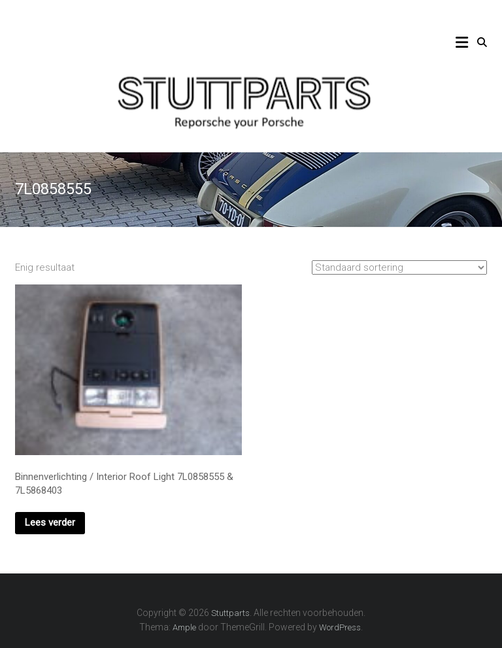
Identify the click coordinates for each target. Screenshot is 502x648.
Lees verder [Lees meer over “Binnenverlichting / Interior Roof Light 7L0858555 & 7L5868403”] (50, 522)
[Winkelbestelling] (399, 267)
